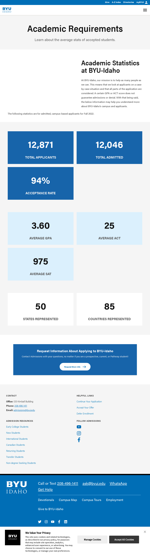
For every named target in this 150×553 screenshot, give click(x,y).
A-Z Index (116, 2)
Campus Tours (91, 500)
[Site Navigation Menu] (145, 10)
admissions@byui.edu (24, 410)
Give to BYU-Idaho (50, 509)
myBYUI (142, 2)
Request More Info (75, 366)
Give (107, 2)
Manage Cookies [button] (92, 539)
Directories (128, 2)
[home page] (6, 10)
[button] (145, 532)
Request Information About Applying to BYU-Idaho (75, 350)
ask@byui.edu (93, 483)
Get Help (45, 489)
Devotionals (46, 500)
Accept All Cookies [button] (124, 539)
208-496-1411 (21, 405)
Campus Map (68, 500)
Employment (114, 500)
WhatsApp (118, 483)
